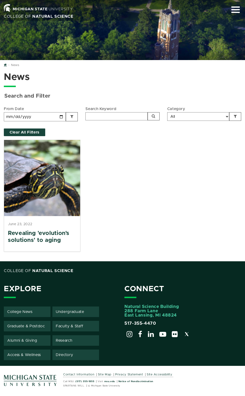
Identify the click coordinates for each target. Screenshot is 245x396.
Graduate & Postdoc (26, 326)
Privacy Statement (129, 374)
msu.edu (109, 381)
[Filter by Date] (72, 116)
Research (64, 340)
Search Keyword (100, 109)
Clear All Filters (24, 132)
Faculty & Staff (70, 326)
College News (20, 312)
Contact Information (78, 374)
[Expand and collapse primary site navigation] (235, 10)
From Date (14, 109)
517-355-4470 (140, 323)
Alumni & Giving (22, 340)
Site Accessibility (159, 374)
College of (38, 16)
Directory (64, 355)
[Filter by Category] (235, 116)
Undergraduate (70, 312)
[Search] (154, 116)
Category (176, 109)
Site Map (104, 374)
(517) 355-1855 (84, 381)
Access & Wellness (24, 355)
